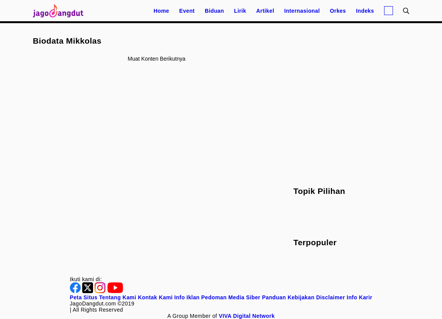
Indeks (365, 11)
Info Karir (359, 297)
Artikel (265, 11)
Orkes (338, 11)
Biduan (214, 11)
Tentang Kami (117, 297)
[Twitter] (88, 291)
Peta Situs (84, 297)
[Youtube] (115, 291)
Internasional (302, 11)
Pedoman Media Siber (230, 297)
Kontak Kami (155, 297)
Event (187, 11)
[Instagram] (101, 291)
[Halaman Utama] (60, 10)
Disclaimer (330, 297)
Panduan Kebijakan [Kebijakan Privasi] (288, 297)
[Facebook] (76, 291)
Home (161, 11)
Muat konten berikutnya (156, 59)
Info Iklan (187, 297)
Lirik (240, 11)
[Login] (388, 10)
